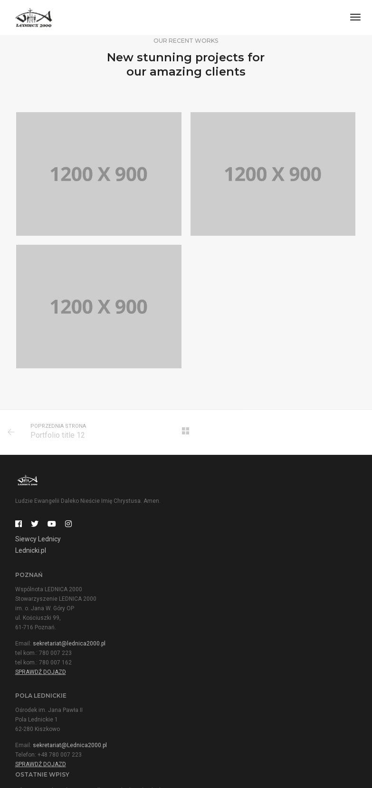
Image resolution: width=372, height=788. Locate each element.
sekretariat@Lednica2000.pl (70, 650)
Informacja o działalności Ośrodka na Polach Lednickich (267, 616)
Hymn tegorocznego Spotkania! (234, 675)
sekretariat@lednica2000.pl (247, 548)
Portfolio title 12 (58, 436)
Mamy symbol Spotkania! (225, 636)
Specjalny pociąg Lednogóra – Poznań (243, 694)
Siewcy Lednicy (38, 540)
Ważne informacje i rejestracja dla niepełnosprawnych (264, 655)
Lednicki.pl (30, 552)
